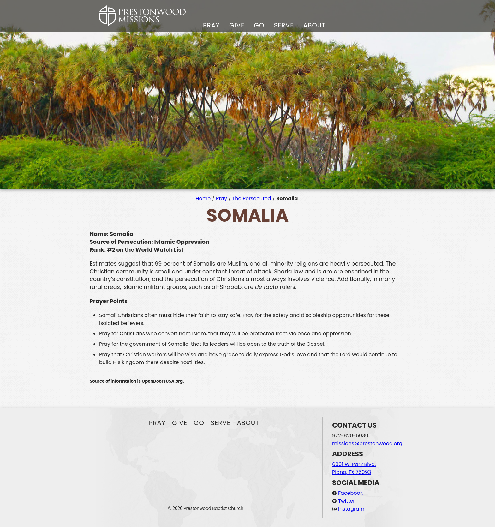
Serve (284, 25)
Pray (211, 25)
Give (236, 25)
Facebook (350, 493)
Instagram (351, 508)
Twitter (346, 501)
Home (203, 198)
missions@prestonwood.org (367, 443)
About (314, 25)
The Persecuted (251, 198)
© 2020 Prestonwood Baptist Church (205, 509)
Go (259, 25)
